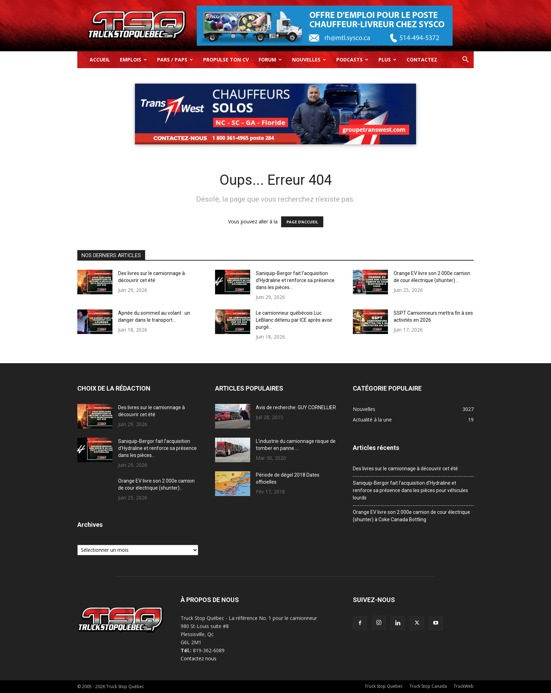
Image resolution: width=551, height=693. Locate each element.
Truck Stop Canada (428, 686)
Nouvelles (309, 59)
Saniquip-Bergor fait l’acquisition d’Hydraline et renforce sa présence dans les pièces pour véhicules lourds (410, 490)
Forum (270, 59)
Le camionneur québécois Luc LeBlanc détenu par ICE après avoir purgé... (294, 320)
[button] (465, 60)
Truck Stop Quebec (384, 686)
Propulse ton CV (226, 59)
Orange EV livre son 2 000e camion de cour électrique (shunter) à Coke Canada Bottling (411, 515)
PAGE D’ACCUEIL (302, 221)
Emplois (133, 59)
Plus (387, 59)
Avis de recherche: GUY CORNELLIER (296, 407)
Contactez (422, 59)
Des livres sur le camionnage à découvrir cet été (405, 468)
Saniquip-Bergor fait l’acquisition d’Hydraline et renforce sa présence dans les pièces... (295, 280)
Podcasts (352, 59)
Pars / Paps (175, 59)
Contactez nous (198, 658)
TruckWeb (464, 686)
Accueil (100, 59)
